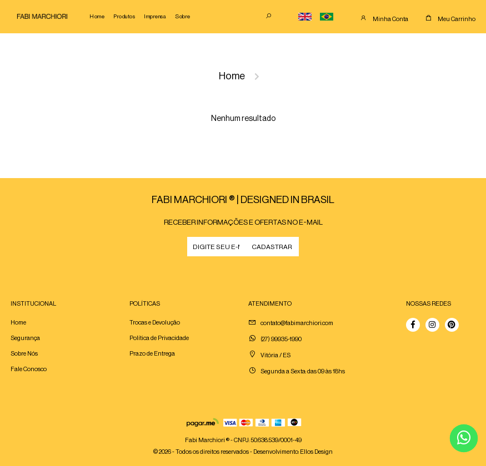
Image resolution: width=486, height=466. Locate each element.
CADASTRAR (272, 247)
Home (96, 16)
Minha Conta (390, 19)
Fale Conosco (29, 369)
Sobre (183, 16)
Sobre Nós (24, 354)
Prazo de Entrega (152, 354)
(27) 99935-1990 (281, 339)
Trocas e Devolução (154, 323)
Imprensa (155, 16)
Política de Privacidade (159, 338)
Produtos (124, 16)
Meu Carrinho (456, 19)
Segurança (25, 338)
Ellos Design (316, 452)
